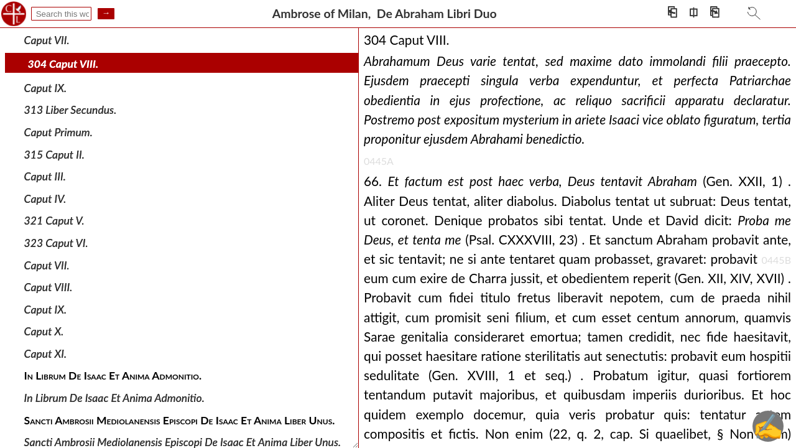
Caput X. (44, 331)
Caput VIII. (48, 287)
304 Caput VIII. (63, 63)
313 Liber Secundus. (70, 109)
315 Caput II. (54, 154)
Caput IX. (45, 88)
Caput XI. (45, 353)
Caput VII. (47, 39)
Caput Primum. (58, 132)
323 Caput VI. (56, 243)
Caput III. (45, 176)
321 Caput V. (54, 220)
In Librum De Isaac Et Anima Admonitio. (114, 397)
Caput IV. (45, 198)
